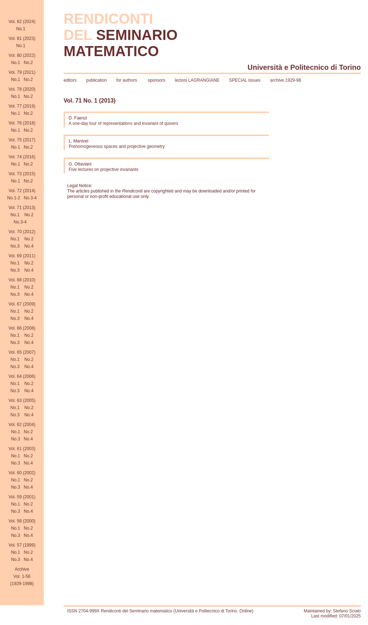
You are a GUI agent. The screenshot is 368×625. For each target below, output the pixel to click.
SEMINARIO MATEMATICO (121, 43)
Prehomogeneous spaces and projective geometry (117, 146)
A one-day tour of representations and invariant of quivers (123, 123)
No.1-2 (13, 197)
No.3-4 (30, 197)
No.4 (28, 246)
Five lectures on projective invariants (103, 169)
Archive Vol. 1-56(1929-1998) (21, 576)
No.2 (28, 62)
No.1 (20, 28)
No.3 (14, 246)
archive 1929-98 (285, 80)
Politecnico (309, 67)
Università (265, 67)
